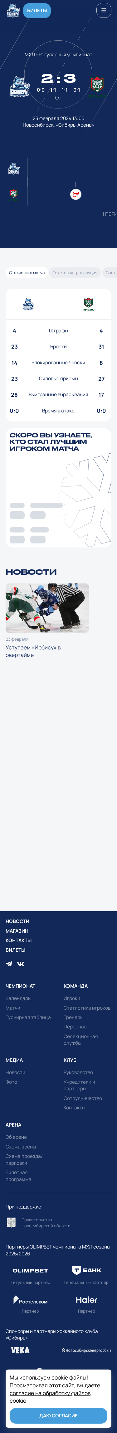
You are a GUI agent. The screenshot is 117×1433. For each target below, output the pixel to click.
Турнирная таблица (28, 1017)
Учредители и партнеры (79, 1085)
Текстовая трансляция (75, 272)
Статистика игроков (87, 1008)
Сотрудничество (83, 1098)
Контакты (19, 940)
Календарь (18, 998)
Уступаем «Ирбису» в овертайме (47, 621)
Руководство (78, 1072)
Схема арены (21, 1146)
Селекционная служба (81, 1040)
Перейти (59, 1223)
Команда (76, 986)
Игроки (72, 998)
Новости (17, 921)
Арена (13, 1125)
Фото (11, 1082)
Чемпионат (20, 986)
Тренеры (73, 1017)
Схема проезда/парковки (24, 1159)
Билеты (37, 11)
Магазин (17, 931)
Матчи (13, 1008)
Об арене (16, 1137)
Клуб (70, 1060)
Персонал (75, 1026)
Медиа (14, 1060)
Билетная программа (19, 1176)
